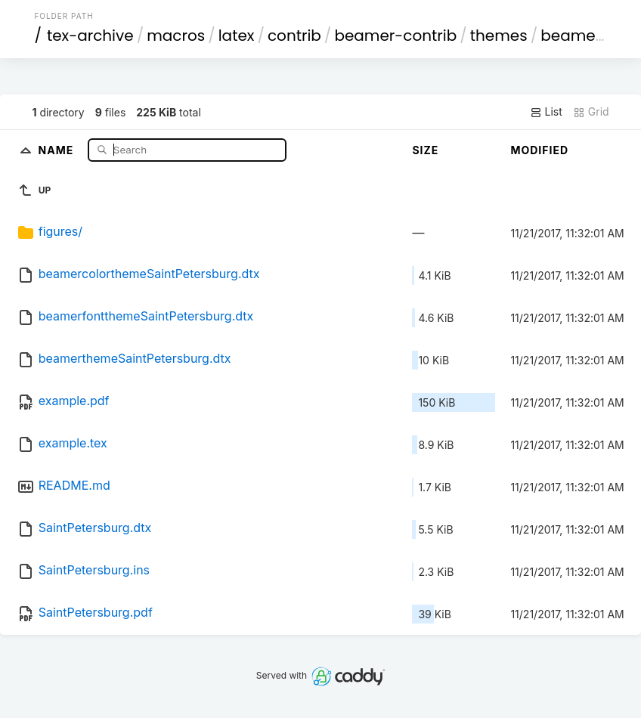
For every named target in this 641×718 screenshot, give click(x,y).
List (546, 112)
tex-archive (90, 35)
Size (425, 150)
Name (58, 149)
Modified (539, 150)
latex (236, 35)
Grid (591, 112)
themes (499, 35)
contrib (294, 35)
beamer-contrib (395, 35)
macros (176, 35)
